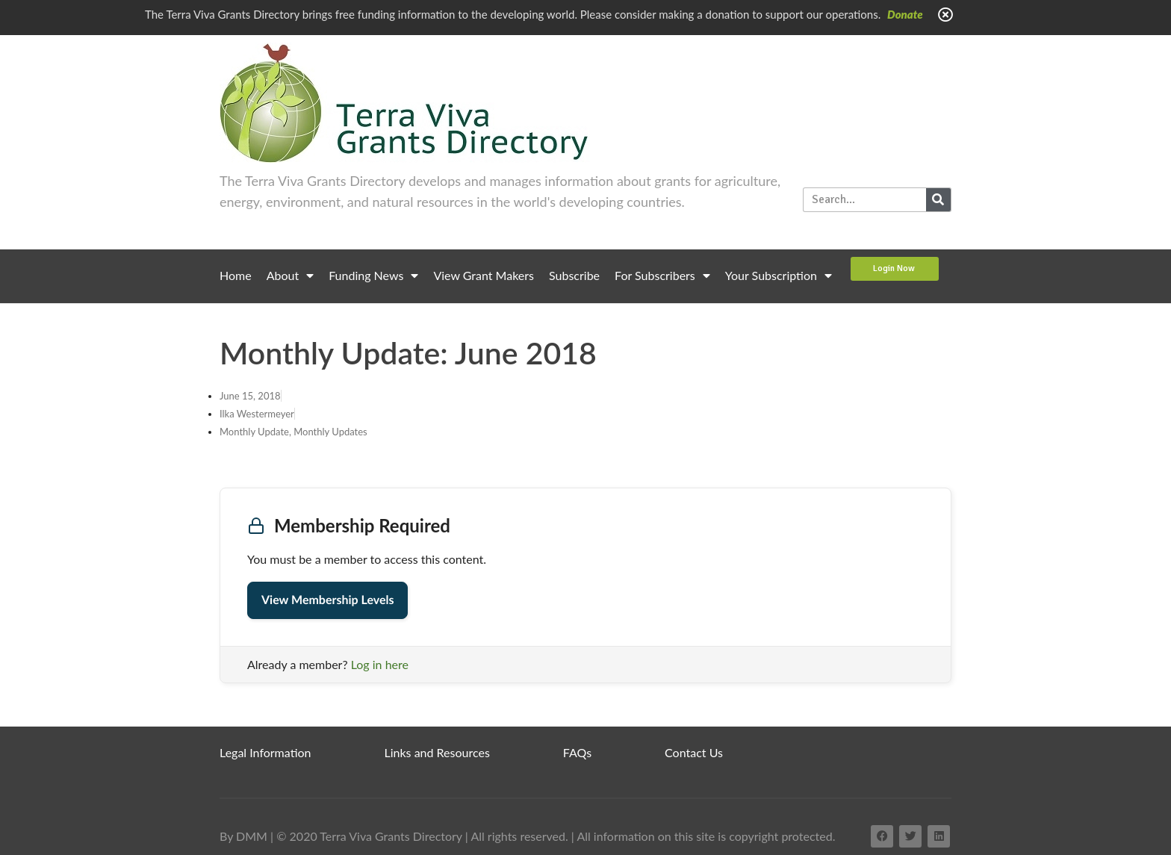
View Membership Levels (327, 600)
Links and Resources (437, 752)
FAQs (577, 752)
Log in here (380, 664)
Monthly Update (254, 432)
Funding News (373, 275)
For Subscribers (662, 275)
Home (236, 275)
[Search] (938, 199)
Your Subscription (778, 275)
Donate (905, 14)
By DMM (243, 836)
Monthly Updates (330, 432)
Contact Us (694, 752)
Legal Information (265, 752)
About (290, 275)
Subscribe (574, 275)
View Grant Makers (483, 275)
